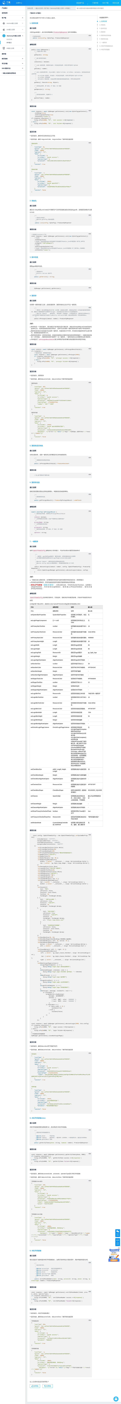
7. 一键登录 (103, 42)
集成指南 (9, 39)
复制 (90, 35)
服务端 (4, 54)
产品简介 (4, 8)
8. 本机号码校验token (106, 46)
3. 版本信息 (103, 28)
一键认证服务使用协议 (9, 73)
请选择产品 (80, 3)
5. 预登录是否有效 (105, 35)
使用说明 (4, 13)
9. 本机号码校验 (105, 49)
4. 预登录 (102, 32)
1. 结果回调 (103, 21)
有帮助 (34, 1386)
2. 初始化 (102, 25)
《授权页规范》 (48, 585)
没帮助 (47, 1386)
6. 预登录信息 (104, 39)
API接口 (9, 42)
